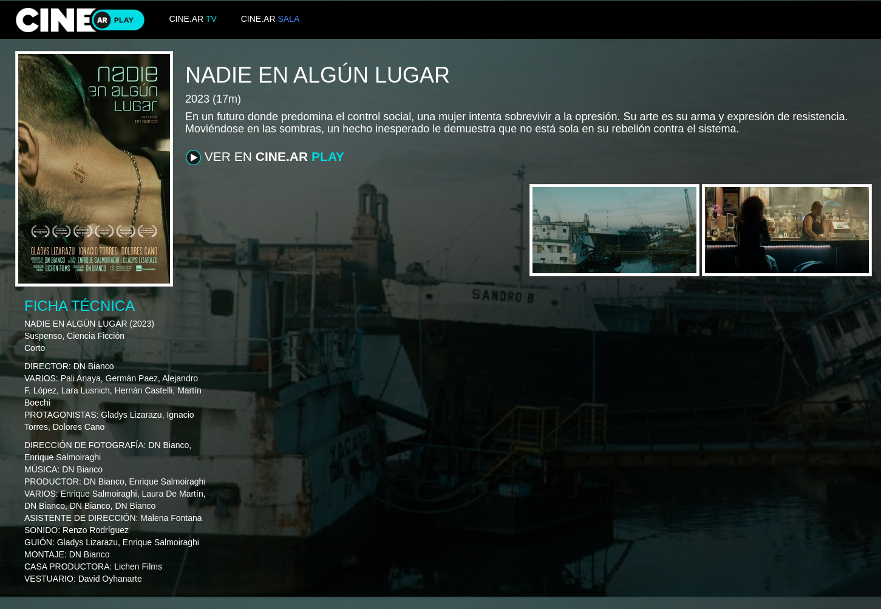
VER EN (265, 157)
